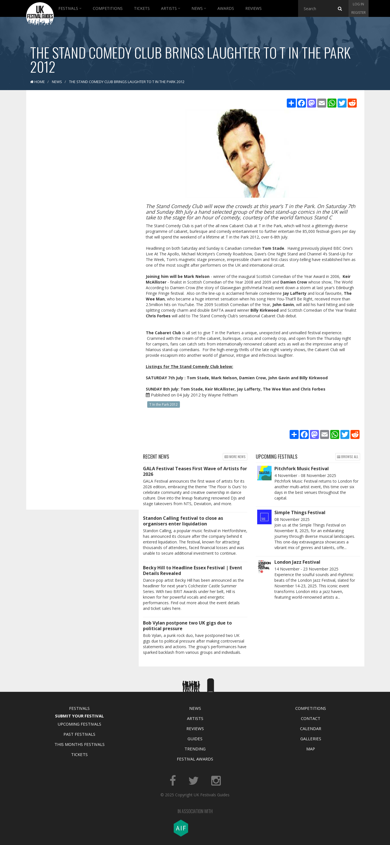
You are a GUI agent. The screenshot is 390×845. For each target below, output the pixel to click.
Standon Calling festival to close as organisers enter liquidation (183, 521)
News (198, 8)
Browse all (347, 456)
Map (310, 749)
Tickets (142, 8)
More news (235, 456)
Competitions (108, 8)
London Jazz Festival (297, 562)
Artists (170, 8)
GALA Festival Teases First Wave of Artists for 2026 (195, 471)
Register (358, 12)
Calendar (310, 728)
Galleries (310, 738)
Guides (195, 738)
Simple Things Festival (299, 512)
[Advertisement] (78, 183)
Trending (195, 749)
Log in (358, 4)
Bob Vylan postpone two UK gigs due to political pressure (187, 626)
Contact (310, 718)
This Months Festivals (79, 744)
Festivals (69, 8)
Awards (225, 8)
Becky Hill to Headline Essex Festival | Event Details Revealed (192, 570)
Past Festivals (79, 734)
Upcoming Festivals (79, 724)
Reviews (253, 8)
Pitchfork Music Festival (301, 468)
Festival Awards (195, 759)
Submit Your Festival (79, 716)
